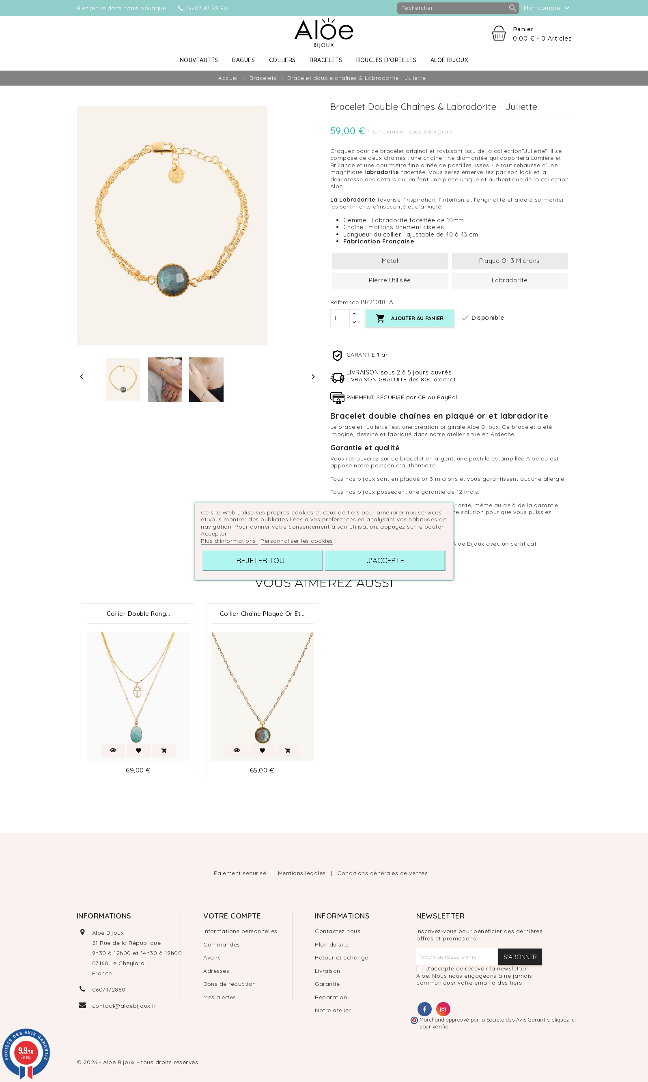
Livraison (327, 970)
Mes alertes (219, 997)
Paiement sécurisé (241, 873)
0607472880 (109, 989)
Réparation (331, 997)
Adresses (216, 970)
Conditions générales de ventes (382, 873)
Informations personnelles (240, 931)
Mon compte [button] (548, 8)
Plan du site (332, 944)
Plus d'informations (229, 540)
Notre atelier (333, 1010)
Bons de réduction (229, 983)
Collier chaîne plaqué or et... (262, 613)
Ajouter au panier (409, 319)
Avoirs (212, 957)
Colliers (282, 60)
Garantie (327, 983)
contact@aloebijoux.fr (124, 1005)
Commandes (221, 944)
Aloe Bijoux (450, 60)
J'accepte (385, 560)
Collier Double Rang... (138, 613)
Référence (344, 302)
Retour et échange (341, 957)
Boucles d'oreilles (386, 60)
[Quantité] (340, 318)
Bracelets (326, 60)
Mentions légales (303, 873)
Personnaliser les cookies (296, 540)
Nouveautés (199, 60)
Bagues (243, 60)
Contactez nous (337, 931)
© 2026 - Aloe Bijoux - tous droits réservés (137, 1062)
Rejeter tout (262, 560)
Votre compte (232, 916)
